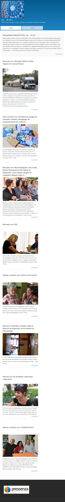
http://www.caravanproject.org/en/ (18, 106)
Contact (32, 28)
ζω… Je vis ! (7, 20)
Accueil (11, 28)
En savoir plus (59, 54)
